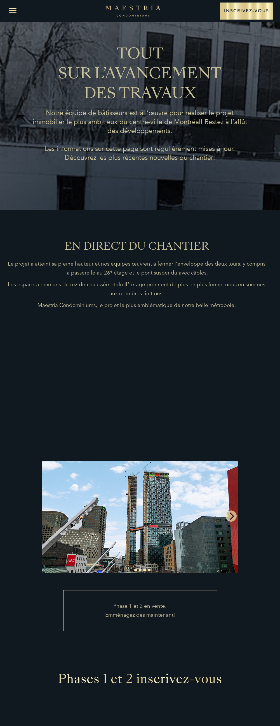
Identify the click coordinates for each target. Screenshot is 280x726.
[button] (12, 10)
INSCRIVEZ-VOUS (246, 9)
